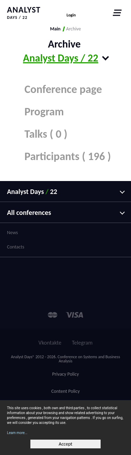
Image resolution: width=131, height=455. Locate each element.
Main (55, 29)
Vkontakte (49, 342)
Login (71, 15)
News (12, 233)
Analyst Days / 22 (60, 57)
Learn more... (17, 433)
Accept (65, 444)
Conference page (63, 89)
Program (44, 111)
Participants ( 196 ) (67, 156)
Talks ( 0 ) (45, 134)
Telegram (82, 342)
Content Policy (65, 391)
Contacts (15, 247)
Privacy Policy (65, 374)
